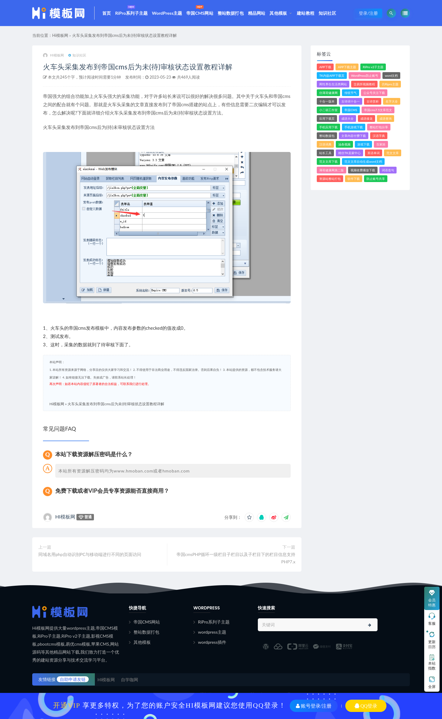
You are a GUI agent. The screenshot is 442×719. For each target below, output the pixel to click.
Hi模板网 (60, 35)
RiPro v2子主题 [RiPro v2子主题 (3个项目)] (373, 67)
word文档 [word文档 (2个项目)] (391, 75)
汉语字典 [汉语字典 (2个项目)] (379, 136)
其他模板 (278, 13)
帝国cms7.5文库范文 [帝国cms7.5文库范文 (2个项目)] (378, 110)
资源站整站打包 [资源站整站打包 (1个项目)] (330, 179)
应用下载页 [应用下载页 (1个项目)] (327, 118)
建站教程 (305, 13)
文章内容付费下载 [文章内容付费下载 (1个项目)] (353, 136)
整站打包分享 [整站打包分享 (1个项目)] (379, 127)
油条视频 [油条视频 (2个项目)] (344, 144)
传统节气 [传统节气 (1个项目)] (350, 93)
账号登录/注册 (314, 705)
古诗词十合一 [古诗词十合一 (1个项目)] (350, 101)
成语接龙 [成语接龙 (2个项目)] (366, 118)
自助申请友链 (73, 679)
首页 (106, 13)
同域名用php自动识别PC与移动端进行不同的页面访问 (89, 554)
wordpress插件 (212, 642)
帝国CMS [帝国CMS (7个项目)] (350, 110)
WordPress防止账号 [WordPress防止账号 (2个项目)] (364, 75)
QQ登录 (366, 705)
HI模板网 (53, 55)
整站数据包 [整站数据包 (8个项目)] (327, 136)
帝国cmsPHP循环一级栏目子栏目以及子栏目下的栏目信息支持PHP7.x (236, 558)
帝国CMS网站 (199, 10)
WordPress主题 (167, 13)
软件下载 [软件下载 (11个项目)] (353, 179)
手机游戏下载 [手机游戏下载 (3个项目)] (353, 127)
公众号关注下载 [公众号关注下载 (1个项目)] (374, 93)
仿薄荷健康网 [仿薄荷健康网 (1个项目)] (328, 93)
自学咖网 (129, 679)
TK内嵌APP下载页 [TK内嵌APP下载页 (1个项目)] (331, 75)
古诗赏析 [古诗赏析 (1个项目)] (372, 101)
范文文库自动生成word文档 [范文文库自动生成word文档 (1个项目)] (363, 161)
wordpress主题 (212, 632)
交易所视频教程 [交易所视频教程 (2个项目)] (364, 84)
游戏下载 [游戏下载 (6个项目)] (363, 144)
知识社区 (327, 13)
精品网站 (257, 13)
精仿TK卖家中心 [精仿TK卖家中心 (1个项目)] (349, 153)
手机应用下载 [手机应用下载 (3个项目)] (328, 127)
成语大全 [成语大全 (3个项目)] (347, 118)
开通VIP (66, 705)
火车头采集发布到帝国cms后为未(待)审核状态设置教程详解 (124, 35)
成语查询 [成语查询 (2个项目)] (385, 118)
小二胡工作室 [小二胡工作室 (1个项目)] (328, 110)
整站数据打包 (231, 13)
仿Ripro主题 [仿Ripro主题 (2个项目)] (390, 84)
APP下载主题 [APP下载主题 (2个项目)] (347, 67)
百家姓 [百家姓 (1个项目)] (381, 144)
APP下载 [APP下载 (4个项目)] (325, 67)
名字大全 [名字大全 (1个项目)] (392, 101)
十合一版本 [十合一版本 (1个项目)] (327, 101)
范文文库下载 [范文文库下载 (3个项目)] (328, 161)
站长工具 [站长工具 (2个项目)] (325, 153)
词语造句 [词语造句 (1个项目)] (388, 170)
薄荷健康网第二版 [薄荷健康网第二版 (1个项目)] (331, 170)
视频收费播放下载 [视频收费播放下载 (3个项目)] (363, 170)
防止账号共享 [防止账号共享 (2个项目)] (375, 179)
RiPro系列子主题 (131, 10)
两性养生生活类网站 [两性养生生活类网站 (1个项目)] (333, 84)
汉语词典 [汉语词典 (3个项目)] (325, 144)
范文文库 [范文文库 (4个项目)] (392, 153)
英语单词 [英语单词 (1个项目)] (373, 153)
